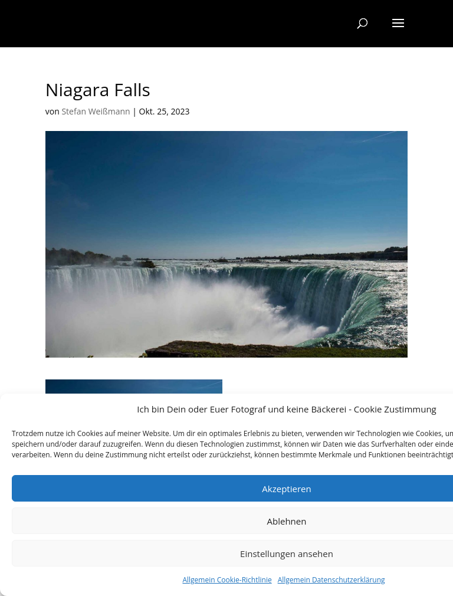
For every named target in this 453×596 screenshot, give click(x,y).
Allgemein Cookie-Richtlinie (226, 580)
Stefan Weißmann (95, 111)
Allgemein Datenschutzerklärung (331, 580)
